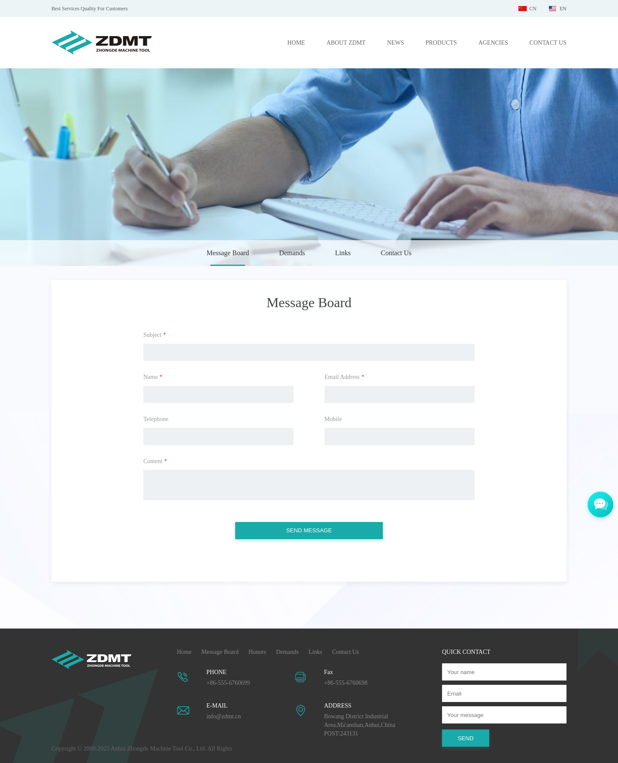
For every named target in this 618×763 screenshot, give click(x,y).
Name (152, 377)
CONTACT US (548, 43)
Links (343, 252)
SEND (465, 738)
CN (532, 8)
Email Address (344, 377)
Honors (257, 652)
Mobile (333, 419)
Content (155, 461)
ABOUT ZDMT (346, 43)
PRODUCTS (441, 43)
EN (563, 8)
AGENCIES (493, 43)
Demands (292, 252)
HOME (296, 43)
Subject (154, 335)
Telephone (155, 419)
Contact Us (396, 252)
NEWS (395, 43)
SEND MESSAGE (309, 530)
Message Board (227, 252)
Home (184, 652)
